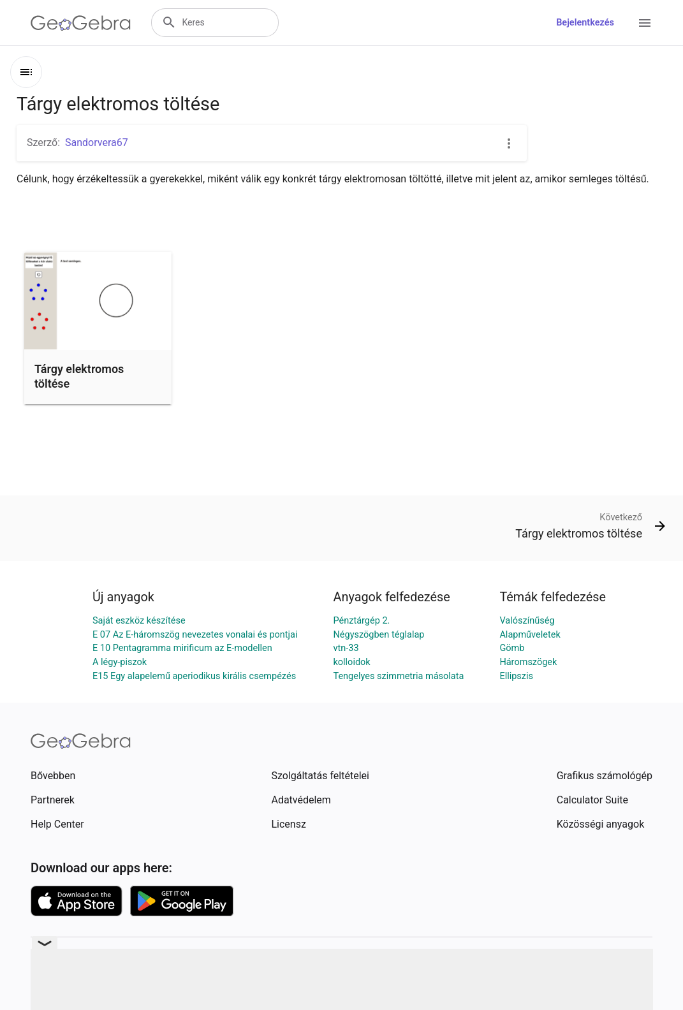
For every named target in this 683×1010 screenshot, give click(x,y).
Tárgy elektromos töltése (79, 376)
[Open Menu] (644, 23)
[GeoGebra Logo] (81, 23)
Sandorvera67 (96, 142)
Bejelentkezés (585, 22)
